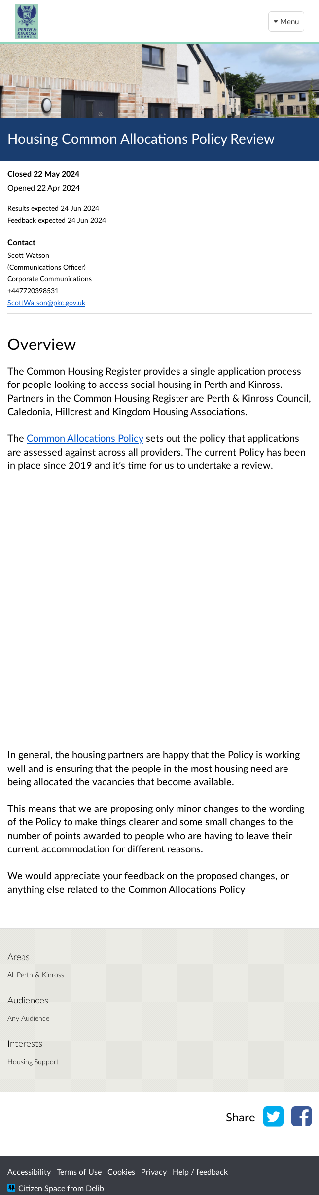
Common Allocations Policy (85, 438)
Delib (95, 1188)
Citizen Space (41, 1188)
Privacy (154, 1171)
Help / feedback (200, 1171)
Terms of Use (79, 1171)
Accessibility (29, 1171)
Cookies (121, 1171)
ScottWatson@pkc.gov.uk (46, 302)
